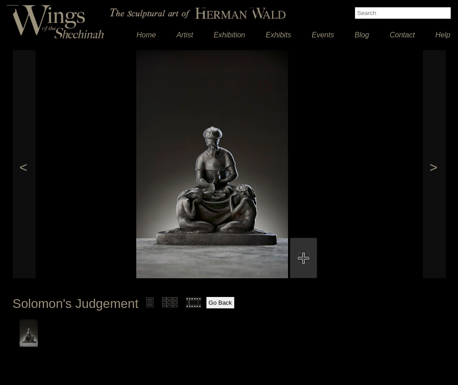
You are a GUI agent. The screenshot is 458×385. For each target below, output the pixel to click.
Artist (184, 35)
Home (146, 35)
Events (323, 35)
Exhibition (229, 35)
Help (442, 35)
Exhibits (278, 35)
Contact (402, 35)
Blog (362, 35)
